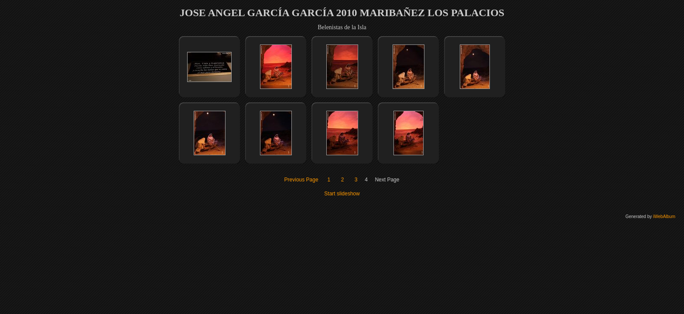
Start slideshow (341, 194)
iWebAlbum (664, 216)
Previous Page (301, 180)
